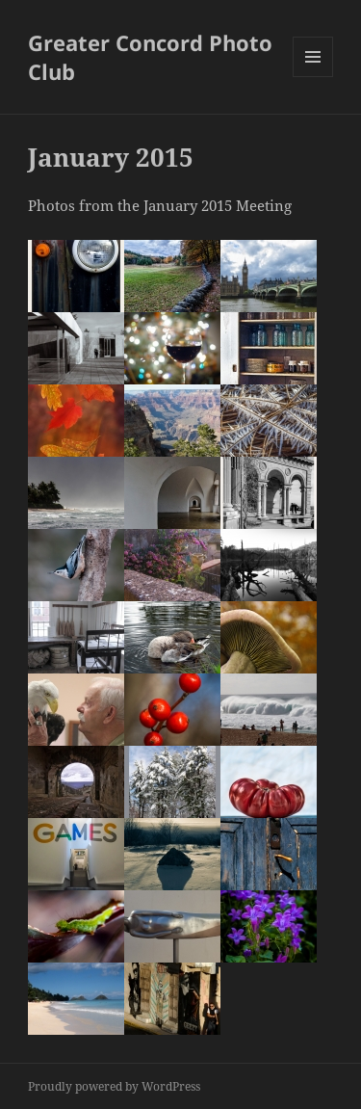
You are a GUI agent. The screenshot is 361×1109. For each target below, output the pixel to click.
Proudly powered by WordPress (114, 1086)
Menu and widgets (313, 76)
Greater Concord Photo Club (150, 57)
